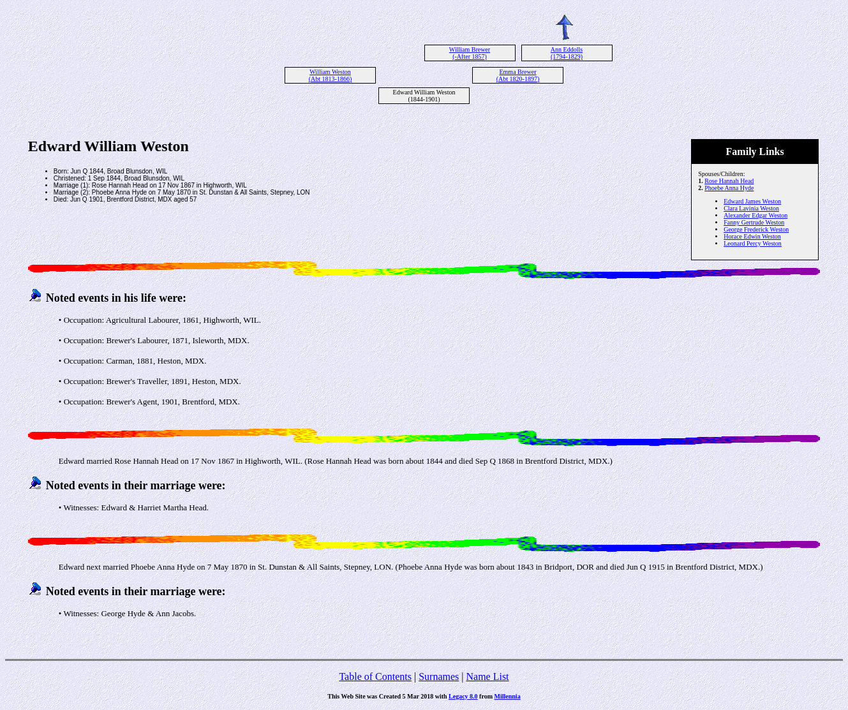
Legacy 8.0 (463, 696)
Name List (487, 676)
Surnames (439, 676)
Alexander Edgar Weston (755, 215)
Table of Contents (375, 676)
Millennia (508, 696)
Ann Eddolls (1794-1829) (567, 53)
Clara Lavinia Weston (751, 208)
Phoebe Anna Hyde (729, 187)
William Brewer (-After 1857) (469, 53)
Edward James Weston (752, 201)
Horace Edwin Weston (752, 236)
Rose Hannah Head (729, 180)
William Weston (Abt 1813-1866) (330, 75)
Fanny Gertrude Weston (754, 222)
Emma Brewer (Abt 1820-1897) (518, 75)
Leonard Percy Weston (753, 243)
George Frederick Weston (756, 229)
